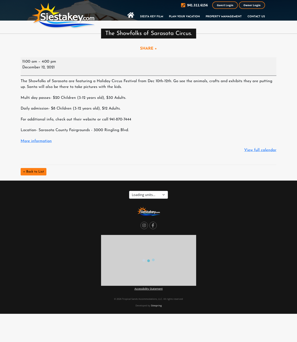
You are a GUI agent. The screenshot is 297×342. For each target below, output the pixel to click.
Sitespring (156, 305)
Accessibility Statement (148, 289)
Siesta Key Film (151, 16)
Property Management (224, 16)
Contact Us (256, 16)
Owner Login (251, 5)
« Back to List (33, 171)
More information (36, 141)
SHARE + (148, 49)
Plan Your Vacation (184, 16)
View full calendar (260, 150)
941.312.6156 (194, 5)
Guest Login (225, 5)
